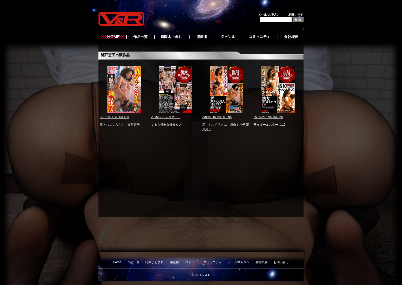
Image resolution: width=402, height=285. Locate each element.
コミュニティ (212, 262)
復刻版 (174, 262)
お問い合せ (281, 262)
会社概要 (261, 262)
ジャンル (191, 262)
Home (117, 262)
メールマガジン (238, 262)
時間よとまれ (154, 262)
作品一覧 (133, 262)
